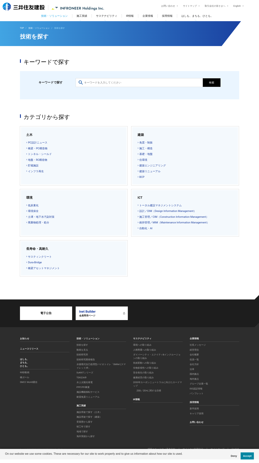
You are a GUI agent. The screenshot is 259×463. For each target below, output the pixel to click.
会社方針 (194, 364)
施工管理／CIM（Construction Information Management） (174, 216)
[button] (5, 458)
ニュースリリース (29, 348)
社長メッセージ (198, 345)
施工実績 (82, 15)
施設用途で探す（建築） (89, 417)
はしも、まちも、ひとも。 (197, 15)
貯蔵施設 (33, 165)
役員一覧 (194, 359)
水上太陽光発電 (85, 382)
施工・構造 (146, 148)
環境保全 (33, 211)
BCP (141, 177)
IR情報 (130, 15)
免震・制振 (146, 142)
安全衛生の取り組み (143, 372)
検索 (211, 82)
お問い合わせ (165, 6)
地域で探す (82, 431)
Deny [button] (234, 456)
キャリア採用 (196, 413)
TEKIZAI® (82, 377)
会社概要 (194, 354)
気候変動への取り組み (144, 363)
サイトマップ (187, 6)
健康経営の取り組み (143, 377)
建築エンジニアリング (152, 165)
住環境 (143, 159)
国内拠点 (194, 374)
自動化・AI (145, 228)
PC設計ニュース (37, 142)
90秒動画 (25, 372)
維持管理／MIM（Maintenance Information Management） (174, 222)
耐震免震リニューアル (88, 397)
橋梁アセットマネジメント (44, 268)
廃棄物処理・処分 (38, 222)
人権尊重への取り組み (144, 349)
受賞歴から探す (85, 421)
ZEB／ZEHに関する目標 (149, 390)
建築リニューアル (150, 171)
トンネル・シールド (40, 154)
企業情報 (147, 15)
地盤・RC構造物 (37, 159)
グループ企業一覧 (199, 383)
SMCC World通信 (28, 382)
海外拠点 (194, 379)
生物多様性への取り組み (145, 367)
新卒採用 (194, 408)
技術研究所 (82, 354)
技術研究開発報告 (86, 359)
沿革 (192, 369)
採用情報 (167, 15)
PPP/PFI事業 (83, 387)
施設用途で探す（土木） (89, 412)
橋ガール (24, 377)
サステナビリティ (106, 15)
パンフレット (196, 393)
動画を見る (82, 349)
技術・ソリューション (54, 15)
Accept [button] (247, 456)
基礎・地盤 (146, 154)
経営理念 (194, 349)
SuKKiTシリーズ (85, 372)
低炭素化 (33, 205)
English (234, 6)
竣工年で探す (83, 426)
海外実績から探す (86, 436)
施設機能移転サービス (88, 392)
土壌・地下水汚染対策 (41, 216)
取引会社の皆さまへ (212, 6)
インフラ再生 (36, 171)
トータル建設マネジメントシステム (160, 205)
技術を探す (82, 345)
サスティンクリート (40, 256)
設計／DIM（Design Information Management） (167, 211)
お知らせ (24, 338)
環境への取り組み (142, 345)
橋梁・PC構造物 (37, 148)
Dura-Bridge (35, 262)
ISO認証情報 (196, 388)
